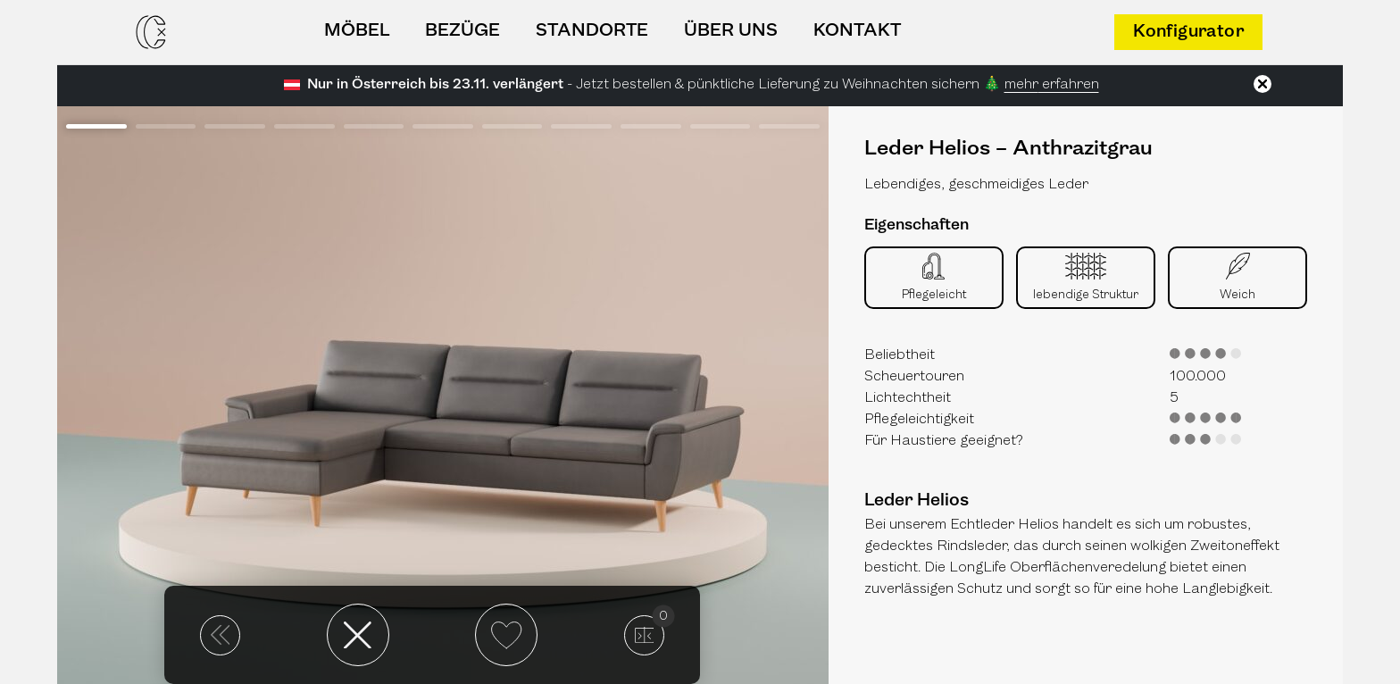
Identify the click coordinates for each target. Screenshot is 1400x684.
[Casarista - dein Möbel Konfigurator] (151, 32)
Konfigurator (1188, 32)
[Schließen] (1262, 84)
